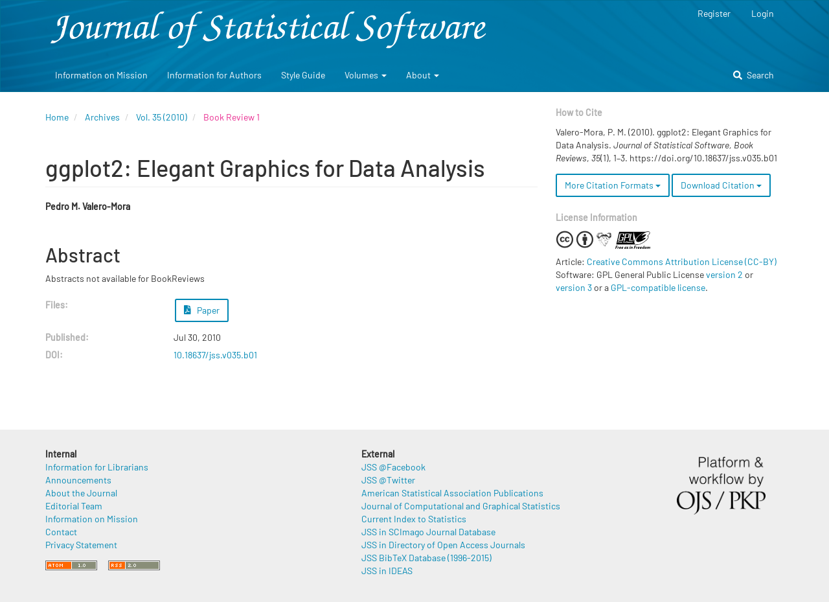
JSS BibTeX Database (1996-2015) (426, 557)
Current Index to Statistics (413, 518)
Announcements (78, 479)
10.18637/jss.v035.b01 (215, 354)
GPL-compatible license (658, 287)
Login (762, 13)
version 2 (724, 274)
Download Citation (721, 185)
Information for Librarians (96, 466)
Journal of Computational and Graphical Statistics (460, 505)
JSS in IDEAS (387, 570)
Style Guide (303, 74)
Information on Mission (101, 74)
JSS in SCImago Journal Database (428, 531)
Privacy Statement (81, 544)
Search (753, 74)
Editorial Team (73, 505)
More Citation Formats (613, 185)
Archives (102, 116)
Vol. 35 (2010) (161, 116)
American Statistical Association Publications (452, 492)
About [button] (422, 74)
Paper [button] (202, 310)
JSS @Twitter (388, 479)
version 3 (574, 287)
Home (57, 116)
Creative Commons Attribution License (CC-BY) (682, 261)
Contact (61, 531)
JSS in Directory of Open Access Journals (443, 544)
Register (714, 13)
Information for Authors (214, 74)
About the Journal (81, 492)
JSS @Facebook (393, 466)
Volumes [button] (366, 74)
